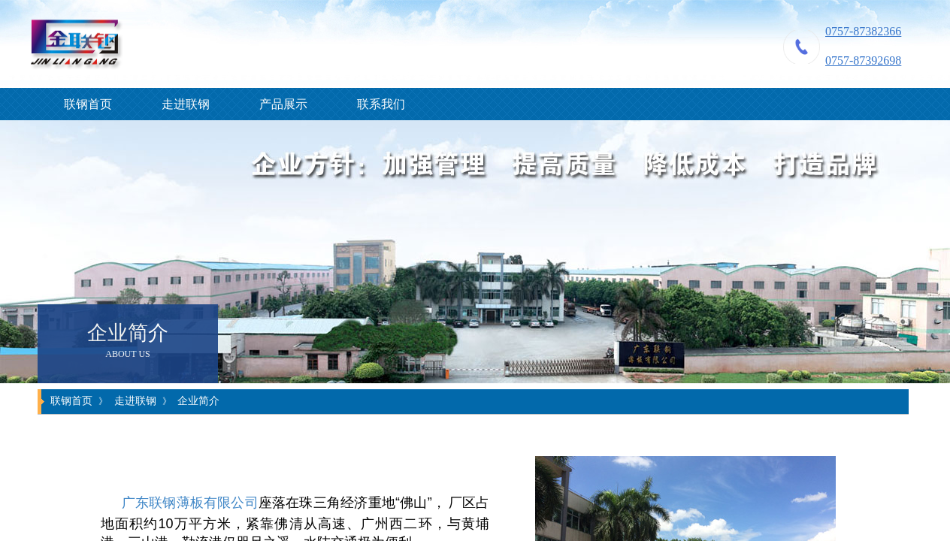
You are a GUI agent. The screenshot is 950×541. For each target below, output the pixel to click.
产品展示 (283, 104)
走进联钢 (186, 104)
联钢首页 (88, 104)
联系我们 (381, 104)
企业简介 (198, 400)
